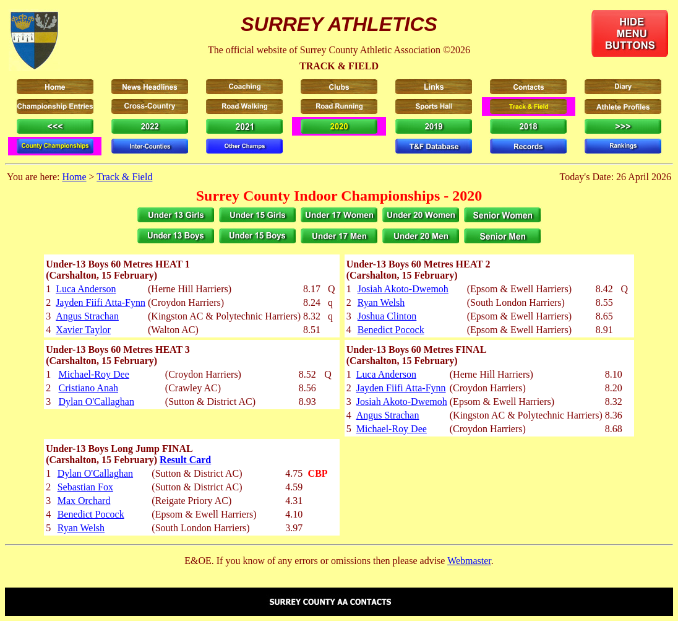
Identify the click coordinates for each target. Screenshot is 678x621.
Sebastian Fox (85, 487)
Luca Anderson (86, 289)
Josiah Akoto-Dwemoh (403, 289)
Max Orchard (84, 500)
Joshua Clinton (387, 316)
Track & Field (124, 177)
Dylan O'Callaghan (96, 401)
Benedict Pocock (391, 329)
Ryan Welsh (381, 302)
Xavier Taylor (83, 329)
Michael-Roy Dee (94, 374)
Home (74, 177)
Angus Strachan (87, 316)
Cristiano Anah (88, 388)
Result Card (185, 459)
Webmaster (469, 560)
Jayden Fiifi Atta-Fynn (100, 302)
